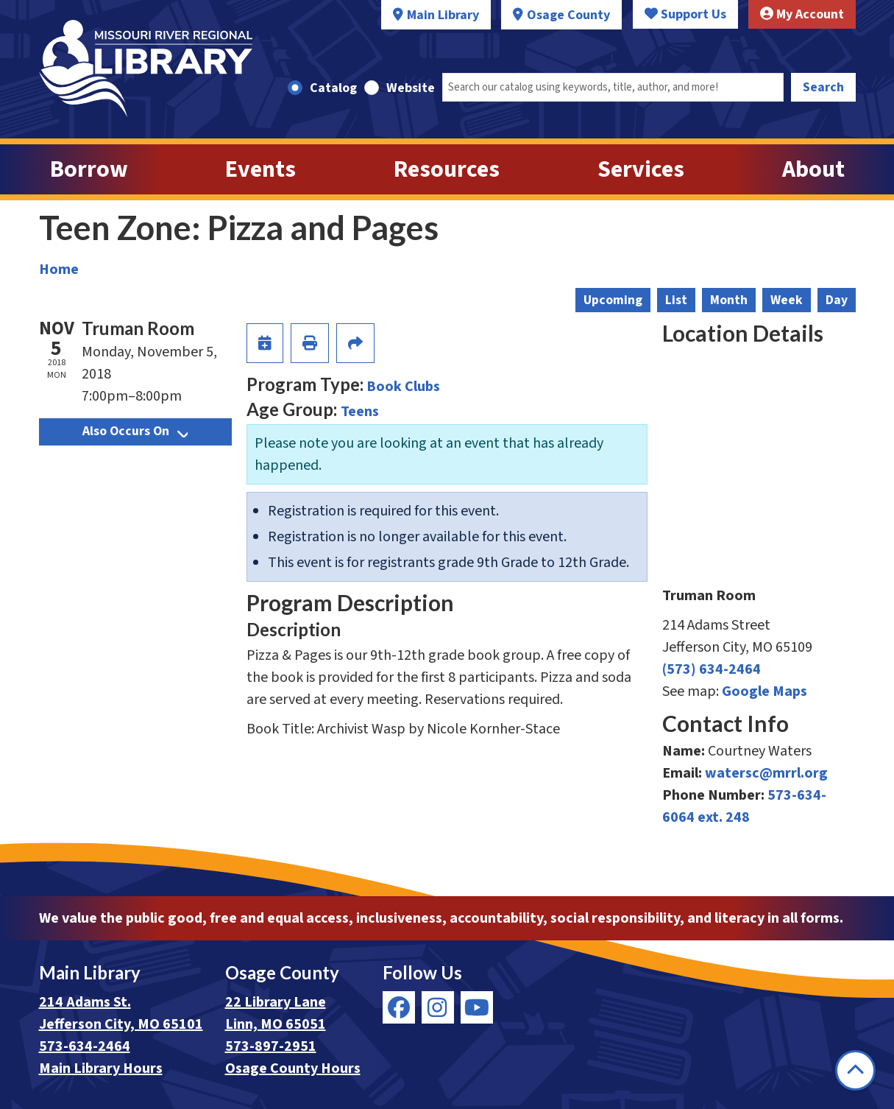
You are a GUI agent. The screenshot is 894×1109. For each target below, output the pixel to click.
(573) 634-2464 (711, 669)
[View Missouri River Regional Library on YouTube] (477, 1007)
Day (837, 300)
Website (410, 88)
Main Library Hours (101, 1068)
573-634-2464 (84, 1046)
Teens (360, 411)
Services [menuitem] (640, 169)
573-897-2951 (270, 1046)
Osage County (568, 15)
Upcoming (612, 300)
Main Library (443, 15)
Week (786, 300)
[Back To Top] (855, 1070)
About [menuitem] (813, 169)
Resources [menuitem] (447, 169)
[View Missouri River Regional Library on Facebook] (399, 1007)
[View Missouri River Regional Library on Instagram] (438, 1007)
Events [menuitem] (260, 169)
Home (59, 269)
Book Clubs (403, 386)
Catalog (333, 88)
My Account (802, 14)
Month (729, 300)
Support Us (685, 14)
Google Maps (764, 691)
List (676, 300)
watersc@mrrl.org (766, 773)
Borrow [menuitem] (89, 169)
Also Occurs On (135, 431)
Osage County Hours (293, 1068)
